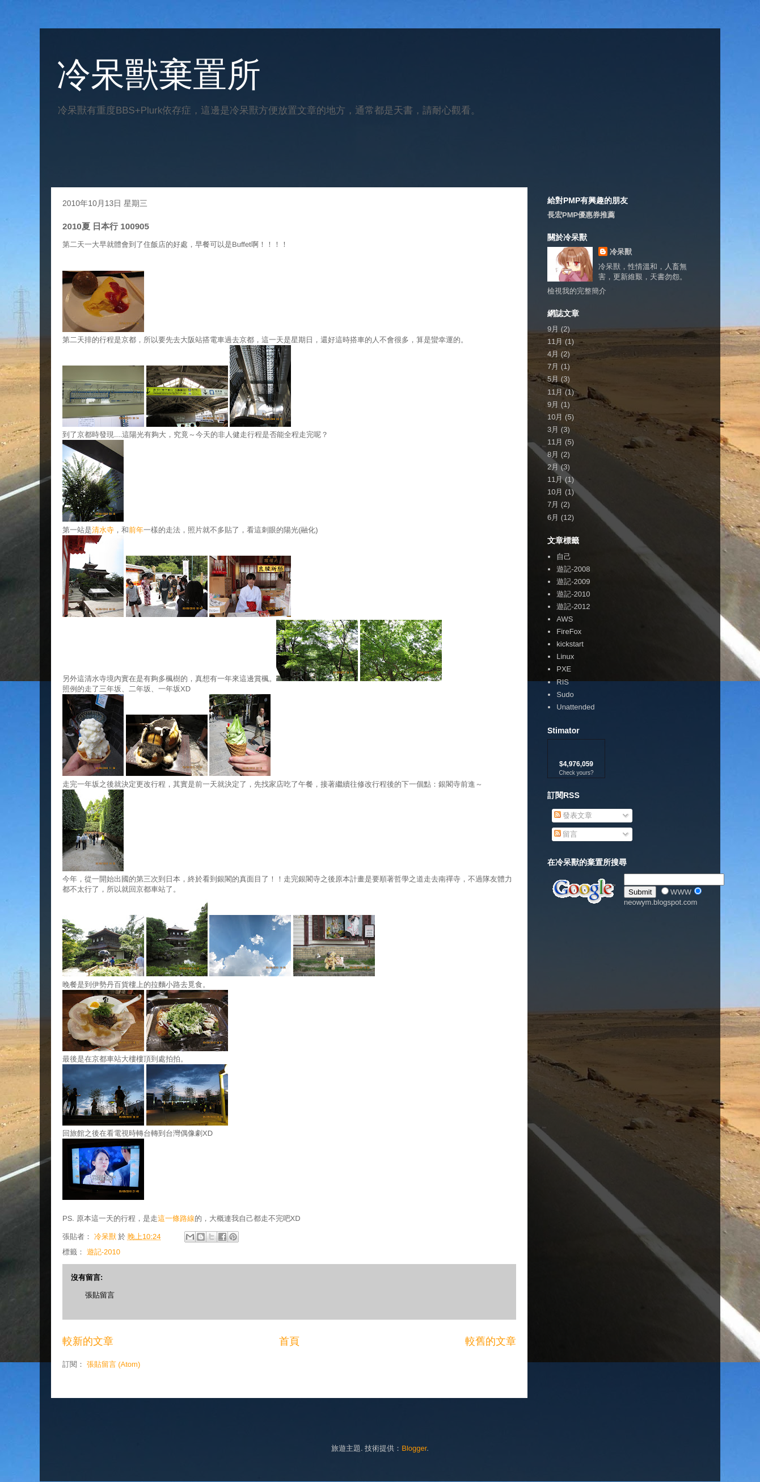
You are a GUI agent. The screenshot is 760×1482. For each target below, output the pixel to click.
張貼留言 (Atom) (114, 1364)
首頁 (289, 1341)
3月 (553, 429)
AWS (564, 619)
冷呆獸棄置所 (159, 75)
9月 (553, 329)
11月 (555, 341)
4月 (553, 354)
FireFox (568, 631)
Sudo (564, 694)
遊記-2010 (103, 1252)
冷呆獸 (621, 251)
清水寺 (103, 530)
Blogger (414, 1448)
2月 (553, 467)
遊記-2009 (573, 581)
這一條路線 (176, 1218)
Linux (565, 656)
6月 (553, 517)
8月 (553, 454)
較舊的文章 (490, 1341)
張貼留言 (100, 1295)
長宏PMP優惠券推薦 (581, 215)
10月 (555, 417)
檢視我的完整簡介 (576, 291)
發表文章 (573, 815)
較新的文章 (87, 1341)
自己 (563, 556)
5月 (553, 379)
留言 (566, 834)
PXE (563, 669)
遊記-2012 (573, 606)
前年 (136, 530)
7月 (553, 366)
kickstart (570, 644)
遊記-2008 (573, 569)
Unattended (575, 707)
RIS (562, 682)
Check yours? (576, 773)
